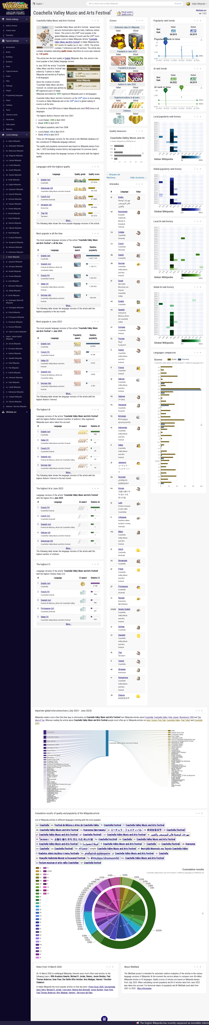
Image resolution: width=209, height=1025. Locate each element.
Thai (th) (44, 213)
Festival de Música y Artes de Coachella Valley (77, 825)
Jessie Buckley (97, 989)
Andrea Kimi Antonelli (81, 989)
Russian (121, 598)
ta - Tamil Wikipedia (12, 363)
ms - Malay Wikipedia (13, 291)
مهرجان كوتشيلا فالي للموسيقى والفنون (170, 834)
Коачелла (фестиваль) (94, 830)
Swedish (121, 635)
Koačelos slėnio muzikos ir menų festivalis (59, 853)
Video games (10, 124)
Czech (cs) (45, 196)
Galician (121, 379)
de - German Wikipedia (13, 175)
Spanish (121, 309)
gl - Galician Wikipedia (13, 223)
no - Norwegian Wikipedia (15, 308)
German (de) (46, 295)
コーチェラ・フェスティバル (126, 830)
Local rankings (14, 135)
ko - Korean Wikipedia (13, 276)
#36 (173, 31)
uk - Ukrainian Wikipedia (14, 378)
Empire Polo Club (158, 720)
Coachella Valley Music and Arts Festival (145, 825)
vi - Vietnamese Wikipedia (14, 392)
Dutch (120, 549)
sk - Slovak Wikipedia (13, 344)
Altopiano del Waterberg (113, 176)
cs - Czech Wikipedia (13, 165)
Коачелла (190, 844)
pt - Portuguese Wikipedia (15, 317)
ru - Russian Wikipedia (13, 327)
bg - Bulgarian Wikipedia (14, 156)
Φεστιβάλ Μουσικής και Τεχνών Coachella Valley (164, 848)
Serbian (121, 626)
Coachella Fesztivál (108, 839)
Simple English (124, 609)
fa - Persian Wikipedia (13, 209)
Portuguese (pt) (47, 608)
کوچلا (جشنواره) (91, 844)
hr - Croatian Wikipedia (14, 238)
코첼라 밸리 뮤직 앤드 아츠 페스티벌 (73, 839)
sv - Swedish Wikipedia (14, 358)
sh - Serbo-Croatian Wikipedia (16, 332)
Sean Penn (108, 989)
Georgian (122, 477)
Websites (9, 129)
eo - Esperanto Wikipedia (14, 189)
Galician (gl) (45, 532)
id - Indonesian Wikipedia (14, 252)
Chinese (121, 695)
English (38, 3)
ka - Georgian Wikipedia (14, 267)
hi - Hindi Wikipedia (12, 233)
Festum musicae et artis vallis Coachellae (59, 862)
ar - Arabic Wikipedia (13, 141)
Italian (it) (45, 284)
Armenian (122, 416)
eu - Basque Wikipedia (13, 204)
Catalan (121, 232)
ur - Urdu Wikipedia (12, 382)
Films (8, 81)
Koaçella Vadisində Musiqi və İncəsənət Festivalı (62, 858)
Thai (120, 652)
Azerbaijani (122, 211)
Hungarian (122, 404)
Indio (148, 720)
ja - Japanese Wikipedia (14, 262)
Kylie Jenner (173, 717)
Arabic (121, 197)
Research (178, 4)
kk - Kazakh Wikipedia (13, 271)
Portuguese (123, 586)
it (111, 10)
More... (68, 220)
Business (9, 62)
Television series (11, 115)
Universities (10, 119)
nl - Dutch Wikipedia (13, 295)
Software (9, 105)
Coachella (149, 717)
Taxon (8, 110)
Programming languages (14, 95)
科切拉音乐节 (154, 830)
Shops (8, 100)
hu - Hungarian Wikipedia (14, 242)
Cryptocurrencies (12, 71)
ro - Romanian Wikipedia (14, 322)
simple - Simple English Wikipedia (14, 337)
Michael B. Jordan (54, 989)
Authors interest (11, 26)
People (8, 91)
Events (8, 76)
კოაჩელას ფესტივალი (97, 853)
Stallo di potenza (138, 177)
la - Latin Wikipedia (12, 281)
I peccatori (66, 989)
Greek (120, 281)
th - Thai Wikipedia (12, 368)
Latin (120, 503)
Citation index (11, 30)
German (121, 263)
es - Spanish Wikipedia (13, 194)
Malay (120, 531)
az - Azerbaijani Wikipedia (15, 146)
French (121, 367)
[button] (92, 21)
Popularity (9, 35)
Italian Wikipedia (196, 4)
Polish (120, 569)
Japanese (122, 462)
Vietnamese (123, 677)
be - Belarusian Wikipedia (14, 151)
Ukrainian (122, 669)
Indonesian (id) (47, 188)
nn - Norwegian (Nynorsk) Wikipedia (14, 301)
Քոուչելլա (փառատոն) (105, 858)
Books (8, 52)
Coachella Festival (112, 825)
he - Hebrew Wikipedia (13, 228)
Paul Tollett (185, 720)
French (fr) (45, 275)
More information (144, 988)
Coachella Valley (160, 717)
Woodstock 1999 (186, 717)
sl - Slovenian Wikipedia (14, 349)
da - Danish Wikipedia (13, 170)
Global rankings (14, 19)
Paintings (9, 86)
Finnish (121, 350)
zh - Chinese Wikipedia (13, 402)
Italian (120, 445)
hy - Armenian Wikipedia (14, 247)
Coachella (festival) (175, 830)
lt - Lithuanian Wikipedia (14, 286)
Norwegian (122, 560)
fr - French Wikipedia (13, 218)
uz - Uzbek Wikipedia (13, 387)
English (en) (45, 179)
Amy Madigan (62, 992)
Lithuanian (122, 517)
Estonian (121, 327)
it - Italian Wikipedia (12, 257)
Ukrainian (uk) (46, 205)
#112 (193, 31)
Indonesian (122, 427)
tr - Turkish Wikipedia (13, 373)
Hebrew (121, 396)
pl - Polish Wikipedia (13, 312)
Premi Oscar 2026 (96, 987)
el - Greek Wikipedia (13, 180)
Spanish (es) (46, 264)
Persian (121, 338)
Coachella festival (92, 862)
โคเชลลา (44, 839)
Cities (8, 66)
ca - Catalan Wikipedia (13, 160)
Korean (121, 488)
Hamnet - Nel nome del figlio (81, 992)
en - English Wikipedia (13, 185)
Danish (121, 255)
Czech (121, 243)
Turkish (121, 661)
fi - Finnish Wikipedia (13, 213)
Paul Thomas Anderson (46, 992)
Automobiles (10, 47)
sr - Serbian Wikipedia (13, 353)
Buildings (9, 57)
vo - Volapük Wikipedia (14, 397)
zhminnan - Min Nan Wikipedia (16, 406)
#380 (173, 79)
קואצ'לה (83, 848)
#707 (193, 79)
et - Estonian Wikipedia (14, 199)
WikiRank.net (15, 412)
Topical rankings (14, 41)
